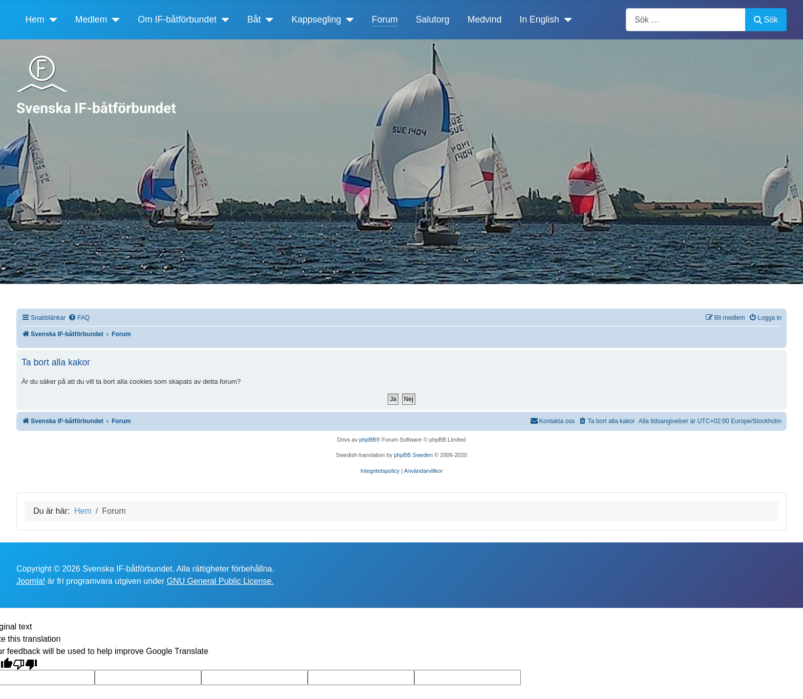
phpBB (367, 439)
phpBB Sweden (413, 455)
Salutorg (433, 19)
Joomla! (30, 581)
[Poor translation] (25, 664)
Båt (254, 19)
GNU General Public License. (219, 581)
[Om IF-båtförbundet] (223, 19)
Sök (766, 19)
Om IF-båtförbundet (177, 19)
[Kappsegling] (347, 19)
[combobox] (686, 19)
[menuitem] (79, 318)
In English (539, 19)
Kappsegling (316, 19)
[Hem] (51, 19)
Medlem (91, 19)
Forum (385, 19)
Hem (35, 19)
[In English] (565, 19)
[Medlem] (113, 19)
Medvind (485, 19)
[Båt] (267, 19)
